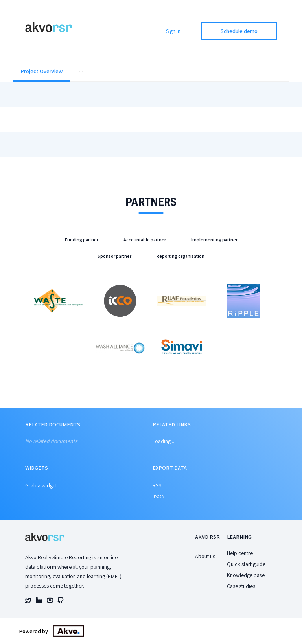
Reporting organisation (180, 256)
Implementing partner (214, 240)
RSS (157, 485)
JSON (159, 496)
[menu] (151, 72)
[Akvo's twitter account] (28, 601)
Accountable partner (144, 240)
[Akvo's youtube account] (50, 601)
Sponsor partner (114, 256)
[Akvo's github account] (60, 601)
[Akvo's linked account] (39, 601)
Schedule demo (239, 31)
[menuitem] (41, 72)
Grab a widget (41, 485)
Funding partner (81, 240)
